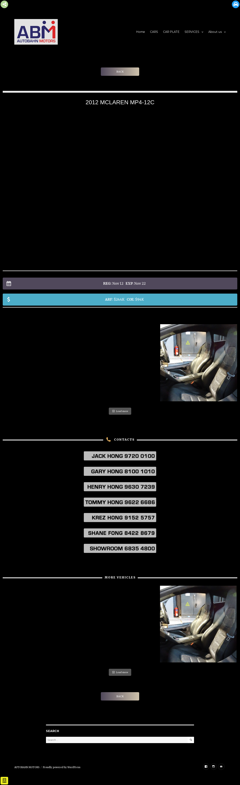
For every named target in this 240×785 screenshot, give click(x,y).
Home (140, 32)
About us (215, 32)
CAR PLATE (171, 32)
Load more (120, 411)
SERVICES (192, 32)
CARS (154, 32)
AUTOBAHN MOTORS (26, 767)
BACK (120, 71)
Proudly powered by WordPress (61, 767)
